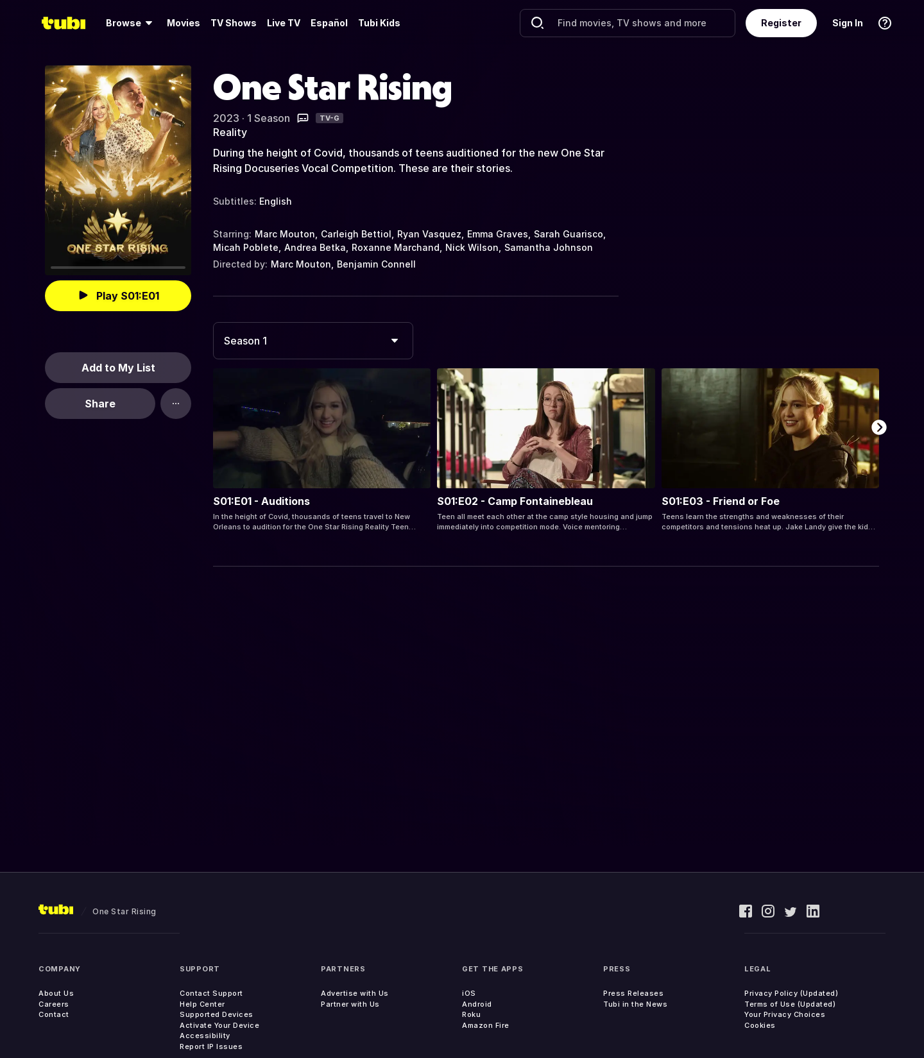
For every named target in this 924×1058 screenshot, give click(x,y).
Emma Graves (497, 233)
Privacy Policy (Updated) (791, 993)
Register (781, 22)
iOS (469, 993)
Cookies (760, 1025)
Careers (53, 1004)
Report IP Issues (211, 1046)
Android (477, 1004)
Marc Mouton (285, 233)
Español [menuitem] (329, 22)
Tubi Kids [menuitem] (379, 22)
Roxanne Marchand (396, 247)
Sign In (847, 22)
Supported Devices (216, 1014)
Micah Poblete (245, 247)
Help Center (202, 1004)
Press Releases (633, 993)
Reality (230, 132)
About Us (56, 993)
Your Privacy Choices (784, 1014)
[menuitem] (131, 23)
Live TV (283, 22)
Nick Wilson (472, 247)
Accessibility (205, 1035)
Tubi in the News (635, 1004)
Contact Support (211, 993)
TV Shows (233, 22)
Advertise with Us (355, 993)
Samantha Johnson (548, 247)
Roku (471, 1014)
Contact (53, 1014)
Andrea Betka (315, 247)
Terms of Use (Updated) (789, 1004)
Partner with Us (350, 1004)
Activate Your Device (219, 1025)
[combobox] (313, 341)
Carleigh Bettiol (356, 233)
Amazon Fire (485, 1025)
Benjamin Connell (376, 264)
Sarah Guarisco (568, 233)
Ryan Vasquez (429, 233)
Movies (183, 22)
